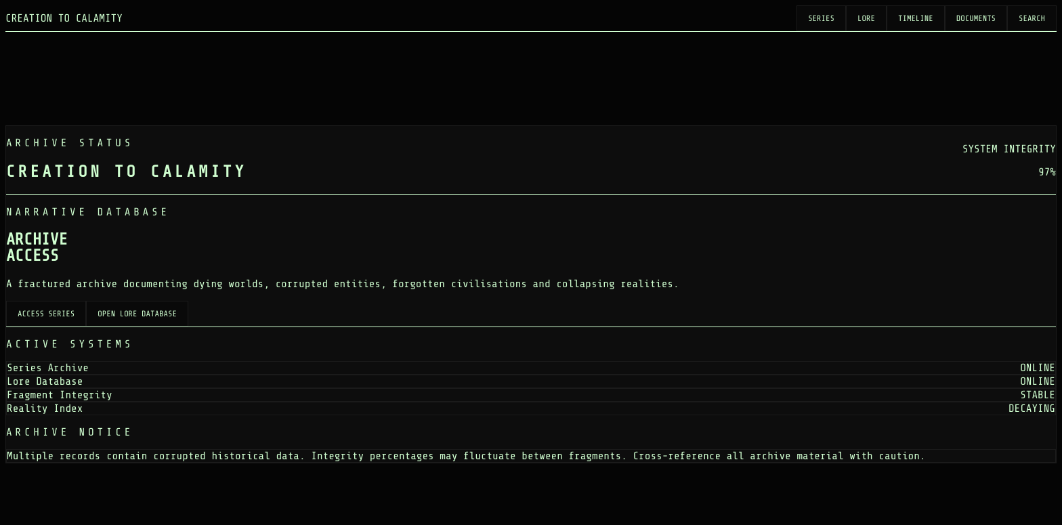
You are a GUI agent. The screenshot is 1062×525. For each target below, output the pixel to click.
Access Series (46, 313)
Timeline (915, 18)
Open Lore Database (137, 313)
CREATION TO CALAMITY (64, 18)
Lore (866, 18)
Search (1032, 18)
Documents (976, 18)
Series (821, 18)
